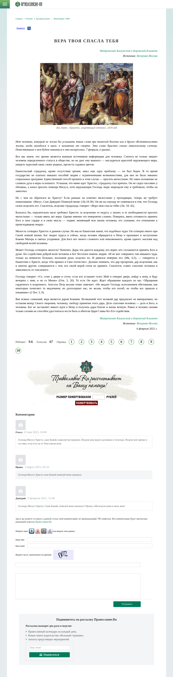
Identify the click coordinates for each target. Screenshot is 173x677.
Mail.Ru (43, 531)
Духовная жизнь (43, 19)
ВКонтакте (31, 531)
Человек (29, 19)
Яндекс (37, 531)
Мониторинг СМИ (61, 19)
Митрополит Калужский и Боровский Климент (128, 50)
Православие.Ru (43, 522)
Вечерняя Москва (147, 55)
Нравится (21, 28)
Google (50, 531)
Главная (19, 19)
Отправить (127, 604)
